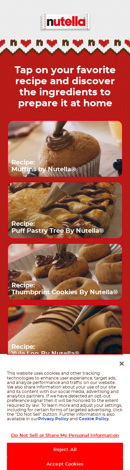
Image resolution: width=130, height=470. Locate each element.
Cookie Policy (94, 421)
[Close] (121, 366)
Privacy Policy (53, 421)
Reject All (65, 452)
